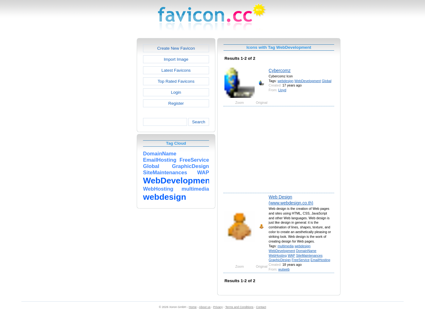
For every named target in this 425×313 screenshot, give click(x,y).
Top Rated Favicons (175, 81)
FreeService (301, 260)
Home (193, 307)
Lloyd (282, 90)
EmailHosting (320, 260)
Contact (261, 307)
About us (205, 307)
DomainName (306, 251)
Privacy (218, 307)
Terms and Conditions (239, 307)
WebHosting (278, 255)
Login (176, 92)
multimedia (286, 246)
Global (327, 81)
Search (198, 122)
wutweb (284, 269)
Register (176, 103)
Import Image (176, 59)
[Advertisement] (110, 132)
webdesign (286, 81)
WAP (291, 255)
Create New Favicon (176, 48)
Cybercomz (280, 70)
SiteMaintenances (309, 255)
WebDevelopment (308, 81)
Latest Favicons (176, 70)
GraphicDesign (280, 260)
